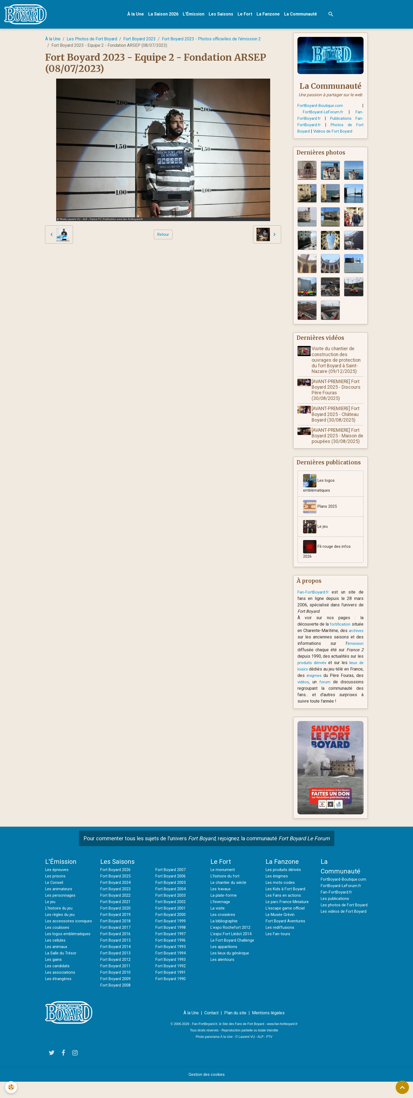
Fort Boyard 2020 (116, 917)
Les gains (54, 982)
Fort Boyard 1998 (171, 937)
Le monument (223, 879)
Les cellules (56, 962)
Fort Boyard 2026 (116, 879)
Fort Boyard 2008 (116, 994)
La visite (219, 917)
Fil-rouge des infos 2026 (328, 558)
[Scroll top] (402, 1087)
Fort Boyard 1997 (171, 943)
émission (355, 653)
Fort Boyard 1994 (171, 962)
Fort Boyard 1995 (171, 956)
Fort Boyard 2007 (171, 879)
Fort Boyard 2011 (116, 975)
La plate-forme (224, 905)
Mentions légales (268, 1029)
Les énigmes (278, 885)
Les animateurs (59, 898)
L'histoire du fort (226, 885)
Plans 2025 (321, 515)
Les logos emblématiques (319, 491)
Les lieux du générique (232, 969)
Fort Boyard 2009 (116, 988)
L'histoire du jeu (60, 917)
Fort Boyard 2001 (171, 917)
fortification (353, 634)
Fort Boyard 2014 (116, 956)
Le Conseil (55, 892)
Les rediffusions (281, 937)
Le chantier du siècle (230, 892)
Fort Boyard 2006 (171, 885)
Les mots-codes (281, 892)
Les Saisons (222, 14)
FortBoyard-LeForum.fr (323, 113)
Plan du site (235, 1029)
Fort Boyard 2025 (116, 885)
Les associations (61, 994)
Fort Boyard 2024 (116, 892)
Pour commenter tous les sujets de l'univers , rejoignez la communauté (206, 848)
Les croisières (224, 924)
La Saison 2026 (165, 14)
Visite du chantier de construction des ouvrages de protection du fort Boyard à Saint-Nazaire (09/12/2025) (337, 362)
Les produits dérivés (285, 879)
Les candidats (58, 988)
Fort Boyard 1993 (171, 969)
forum (350, 691)
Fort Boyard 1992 (171, 975)
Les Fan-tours (279, 943)
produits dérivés (312, 672)
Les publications (336, 914)
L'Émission (195, 14)
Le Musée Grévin (281, 924)
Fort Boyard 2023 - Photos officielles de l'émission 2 (211, 40)
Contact (211, 1029)
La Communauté (302, 14)
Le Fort (246, 14)
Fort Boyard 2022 (116, 905)
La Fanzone (269, 14)
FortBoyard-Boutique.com (321, 106)
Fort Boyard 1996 (171, 950)
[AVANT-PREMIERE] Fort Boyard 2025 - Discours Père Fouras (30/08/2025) (337, 392)
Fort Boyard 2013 (116, 962)
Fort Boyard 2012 (116, 969)
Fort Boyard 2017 (116, 937)
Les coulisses (58, 943)
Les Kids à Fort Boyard (287, 898)
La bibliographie (225, 930)
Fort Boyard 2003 (171, 905)
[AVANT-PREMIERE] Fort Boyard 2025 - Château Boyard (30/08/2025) (337, 416)
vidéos (329, 691)
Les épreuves (58, 879)
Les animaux (57, 969)
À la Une (137, 14)
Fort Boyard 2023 (139, 40)
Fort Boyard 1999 (171, 930)
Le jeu (316, 535)
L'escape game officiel (287, 917)
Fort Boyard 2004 (171, 898)
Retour (163, 235)
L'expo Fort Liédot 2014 (233, 943)
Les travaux (221, 898)
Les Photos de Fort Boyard (92, 40)
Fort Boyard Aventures (286, 930)
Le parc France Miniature (289, 911)
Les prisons (56, 885)
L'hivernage (221, 911)
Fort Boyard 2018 (116, 930)
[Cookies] (11, 1087)
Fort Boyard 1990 (171, 988)
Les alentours (223, 975)
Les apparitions (225, 962)
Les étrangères (59, 1001)
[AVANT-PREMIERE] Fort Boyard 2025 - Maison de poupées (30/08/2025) (337, 441)
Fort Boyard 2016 (116, 943)
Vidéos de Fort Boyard (335, 132)
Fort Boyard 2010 (116, 982)
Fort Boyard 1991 (171, 982)
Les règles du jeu (61, 924)
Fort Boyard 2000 (171, 924)
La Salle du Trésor (62, 975)
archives (305, 646)
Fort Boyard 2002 (171, 911)
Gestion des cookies (206, 1090)
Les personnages (61, 905)
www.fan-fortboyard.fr (282, 1040)
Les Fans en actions (284, 905)
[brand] (27, 15)
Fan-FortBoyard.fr (313, 601)
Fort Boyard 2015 (116, 950)
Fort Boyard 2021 (116, 911)
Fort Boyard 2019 (116, 924)
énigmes (334, 685)
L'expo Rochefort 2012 (232, 937)
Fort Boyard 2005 (171, 892)
